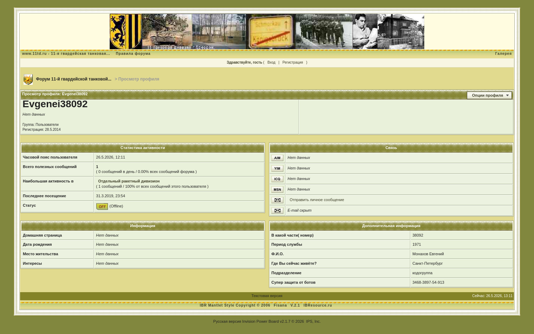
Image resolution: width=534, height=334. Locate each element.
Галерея (503, 54)
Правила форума (133, 54)
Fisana (281, 305)
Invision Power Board (260, 321)
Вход (272, 62)
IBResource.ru (317, 305)
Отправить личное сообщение (317, 200)
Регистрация (292, 62)
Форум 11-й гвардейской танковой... (73, 79)
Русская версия (227, 321)
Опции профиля (487, 95)
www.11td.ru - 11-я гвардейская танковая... (66, 54)
